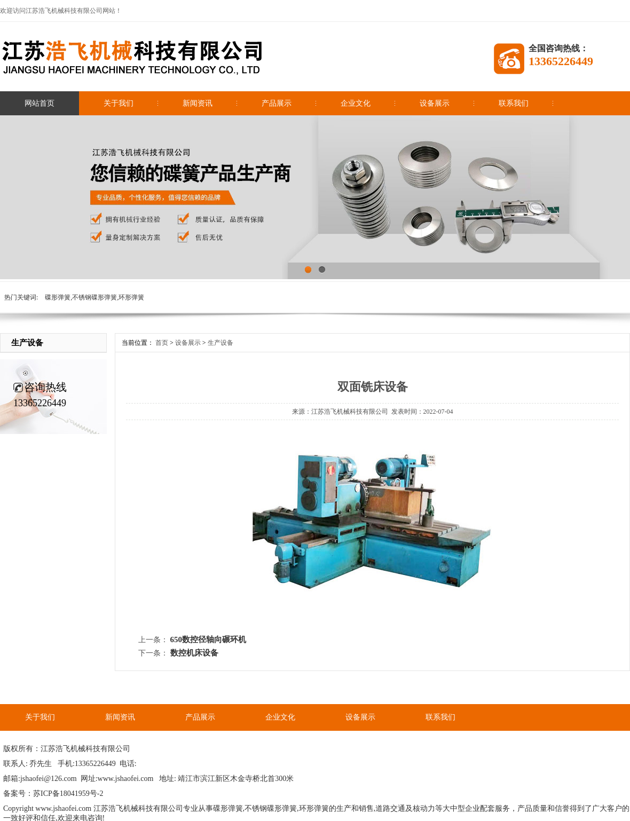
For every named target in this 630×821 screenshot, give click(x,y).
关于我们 (118, 103)
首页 (161, 342)
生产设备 (220, 342)
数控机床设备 (194, 653)
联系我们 (514, 103)
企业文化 (356, 103)
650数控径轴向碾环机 (208, 639)
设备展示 (435, 103)
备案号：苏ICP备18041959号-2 (53, 794)
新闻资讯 (197, 103)
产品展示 (277, 103)
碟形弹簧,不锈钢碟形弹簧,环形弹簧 (94, 297)
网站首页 (39, 103)
